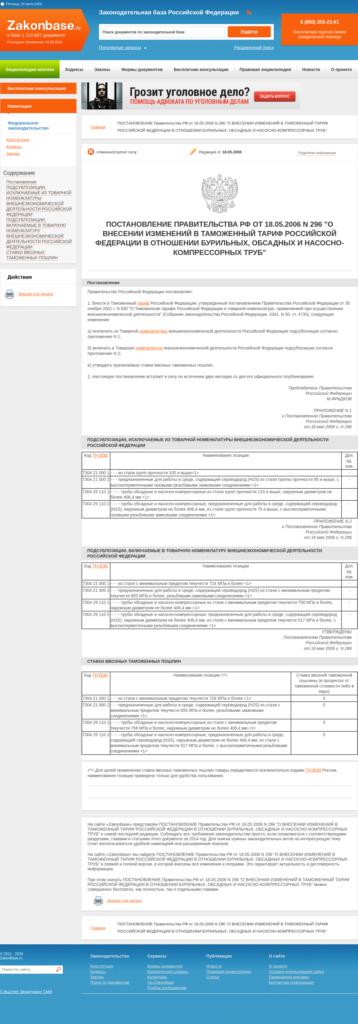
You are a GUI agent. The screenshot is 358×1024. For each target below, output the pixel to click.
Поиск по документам (109, 982)
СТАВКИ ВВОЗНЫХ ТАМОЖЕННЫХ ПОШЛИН (32, 255)
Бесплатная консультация (201, 69)
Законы (102, 69)
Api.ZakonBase (160, 982)
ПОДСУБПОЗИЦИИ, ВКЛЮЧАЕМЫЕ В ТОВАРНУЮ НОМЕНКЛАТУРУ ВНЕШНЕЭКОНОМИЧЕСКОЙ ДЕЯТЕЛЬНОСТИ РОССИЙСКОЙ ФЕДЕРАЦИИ (39, 233)
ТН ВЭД (100, 455)
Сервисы (156, 956)
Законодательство (109, 956)
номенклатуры (153, 331)
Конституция (17, 139)
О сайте (277, 956)
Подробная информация (317, 153)
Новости (311, 69)
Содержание (19, 173)
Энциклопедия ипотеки (30, 69)
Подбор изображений (166, 988)
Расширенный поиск (254, 47)
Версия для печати (36, 294)
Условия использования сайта (296, 971)
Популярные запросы (120, 47)
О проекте (341, 69)
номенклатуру (149, 348)
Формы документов (142, 69)
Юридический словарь (167, 971)
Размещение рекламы (289, 977)
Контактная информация (291, 982)
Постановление (21, 182)
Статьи (212, 977)
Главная (98, 127)
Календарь (157, 977)
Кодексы (74, 69)
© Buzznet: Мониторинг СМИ (26, 991)
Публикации (219, 956)
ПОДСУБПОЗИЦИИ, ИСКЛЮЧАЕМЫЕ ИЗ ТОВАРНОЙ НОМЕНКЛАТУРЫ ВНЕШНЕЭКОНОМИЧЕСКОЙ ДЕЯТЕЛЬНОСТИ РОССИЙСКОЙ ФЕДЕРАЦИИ (39, 201)
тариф (143, 303)
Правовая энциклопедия (265, 69)
